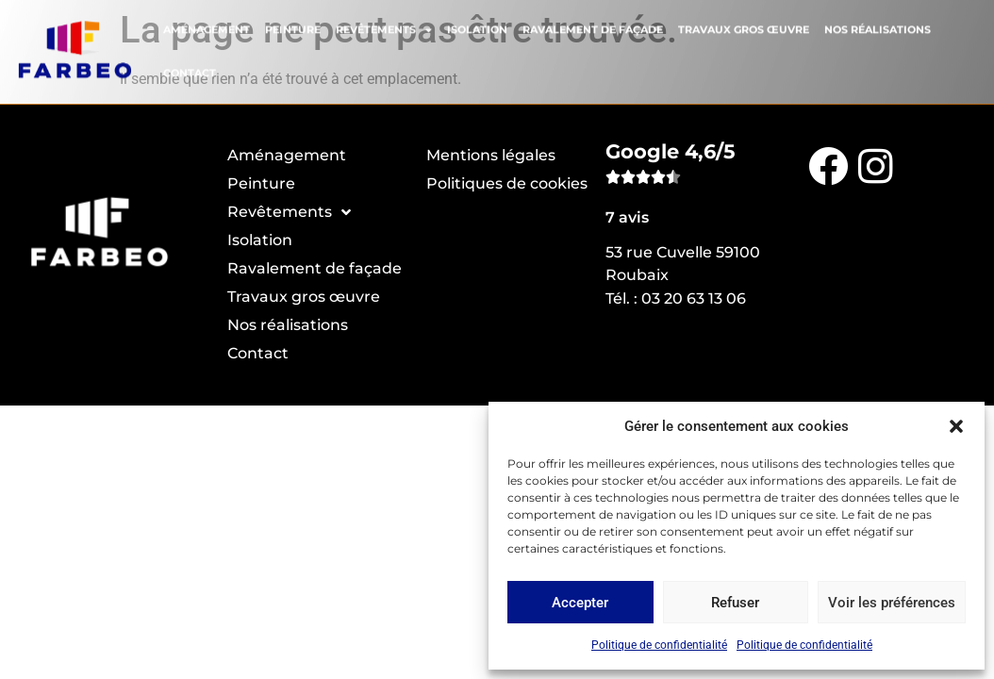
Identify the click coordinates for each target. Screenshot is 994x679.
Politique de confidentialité (659, 645)
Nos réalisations (877, 26)
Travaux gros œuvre (743, 26)
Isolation (477, 26)
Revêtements (384, 26)
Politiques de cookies (507, 183)
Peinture (293, 26)
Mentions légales (490, 155)
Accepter (580, 602)
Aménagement (206, 26)
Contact (189, 69)
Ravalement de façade (592, 26)
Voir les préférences (891, 602)
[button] (956, 426)
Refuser (735, 602)
